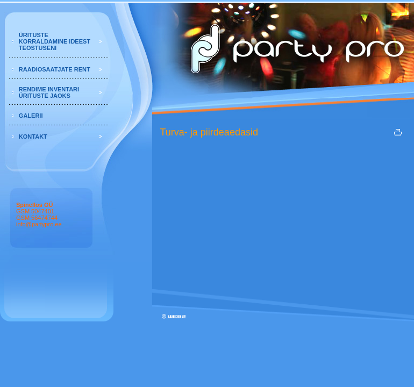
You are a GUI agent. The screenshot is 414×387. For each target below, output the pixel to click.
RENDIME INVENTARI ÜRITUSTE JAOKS (49, 92)
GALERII (31, 115)
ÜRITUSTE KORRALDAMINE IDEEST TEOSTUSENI (54, 41)
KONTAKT (33, 136)
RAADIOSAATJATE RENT (54, 69)
